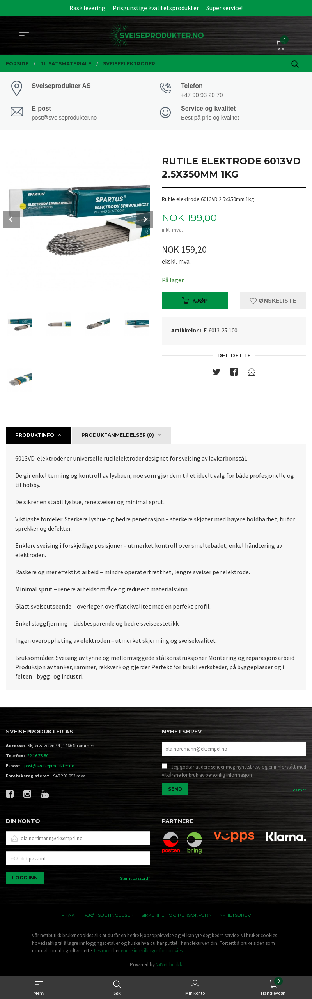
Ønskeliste (273, 301)
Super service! (224, 8)
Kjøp (195, 301)
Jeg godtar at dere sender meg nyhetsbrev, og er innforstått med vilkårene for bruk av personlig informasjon (234, 771)
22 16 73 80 (37, 756)
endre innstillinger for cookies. (152, 951)
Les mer (298, 790)
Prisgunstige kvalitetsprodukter (156, 8)
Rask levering (87, 8)
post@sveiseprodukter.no (49, 766)
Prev (11, 220)
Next (144, 220)
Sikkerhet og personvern (176, 916)
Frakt (69, 916)
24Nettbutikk (169, 965)
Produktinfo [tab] (34, 436)
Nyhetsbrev (235, 916)
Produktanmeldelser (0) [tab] (118, 436)
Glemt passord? (134, 879)
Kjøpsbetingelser (109, 916)
